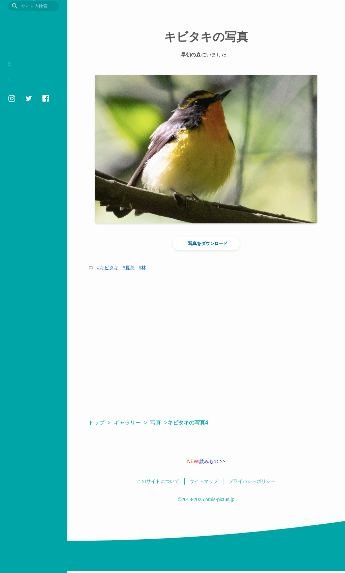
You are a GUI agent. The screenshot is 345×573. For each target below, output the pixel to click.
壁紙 (14, 139)
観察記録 (19, 76)
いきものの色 (25, 129)
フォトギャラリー (31, 118)
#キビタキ (108, 267)
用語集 (17, 108)
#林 (142, 267)
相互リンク (17, 185)
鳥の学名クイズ (28, 149)
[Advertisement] (206, 345)
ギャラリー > (130, 423)
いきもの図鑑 (25, 66)
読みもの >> (206, 461)
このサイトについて (25, 169)
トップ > (99, 423)
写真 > (158, 423)
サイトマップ (19, 193)
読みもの (19, 87)
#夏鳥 (129, 267)
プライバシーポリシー (26, 177)
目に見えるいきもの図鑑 (33, 19)
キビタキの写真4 (191, 423)
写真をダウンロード (206, 244)
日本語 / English (21, 200)
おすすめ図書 (25, 97)
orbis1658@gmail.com (28, 219)
